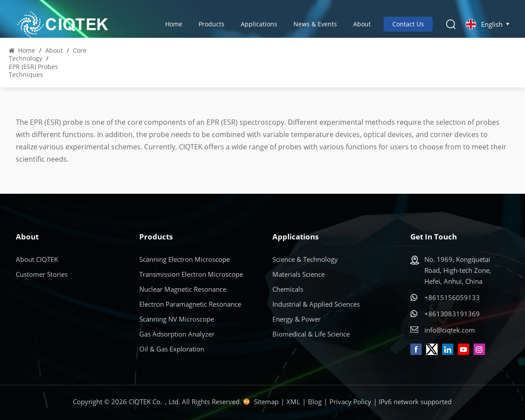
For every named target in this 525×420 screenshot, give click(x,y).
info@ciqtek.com (449, 330)
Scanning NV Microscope (176, 319)
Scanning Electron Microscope (184, 259)
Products (211, 24)
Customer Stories (42, 274)
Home (173, 24)
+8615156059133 (452, 297)
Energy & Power (296, 319)
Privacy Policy (350, 401)
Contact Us (408, 24)
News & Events (315, 24)
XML (293, 401)
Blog (315, 401)
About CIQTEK (37, 259)
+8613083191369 (452, 313)
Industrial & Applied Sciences (316, 304)
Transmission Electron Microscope (191, 274)
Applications (259, 24)
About (362, 24)
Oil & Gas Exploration (171, 348)
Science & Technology (305, 259)
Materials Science (298, 274)
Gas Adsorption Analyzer (176, 333)
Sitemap (266, 401)
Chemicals (287, 289)
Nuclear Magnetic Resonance (182, 289)
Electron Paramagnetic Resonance (190, 304)
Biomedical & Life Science (311, 333)
